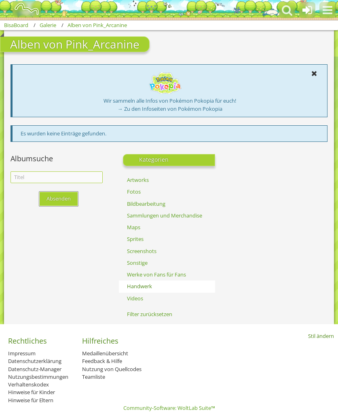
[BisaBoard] (21, 9)
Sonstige (137, 262)
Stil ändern (321, 336)
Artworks (138, 180)
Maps (133, 227)
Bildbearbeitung (146, 203)
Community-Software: (169, 408)
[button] (327, 10)
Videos (135, 298)
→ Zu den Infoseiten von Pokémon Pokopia (170, 108)
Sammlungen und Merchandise (164, 215)
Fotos (134, 191)
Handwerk (139, 286)
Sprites (135, 239)
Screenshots (141, 251)
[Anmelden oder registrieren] (307, 10)
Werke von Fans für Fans (156, 274)
